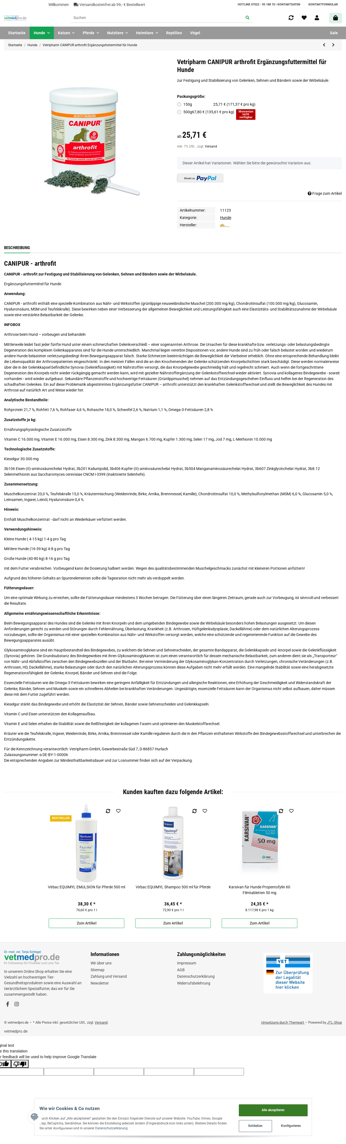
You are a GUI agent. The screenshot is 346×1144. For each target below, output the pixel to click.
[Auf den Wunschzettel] (118, 811)
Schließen (266, 1125)
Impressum (186, 963)
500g (219, 114)
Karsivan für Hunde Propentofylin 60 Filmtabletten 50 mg (259, 890)
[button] (317, 18)
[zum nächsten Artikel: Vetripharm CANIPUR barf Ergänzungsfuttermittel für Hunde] (333, 45)
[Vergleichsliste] (291, 18)
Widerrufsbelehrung (193, 983)
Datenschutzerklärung (196, 976)
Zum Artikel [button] (87, 923)
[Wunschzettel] (304, 18)
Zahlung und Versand (109, 976)
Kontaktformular (323, 4)
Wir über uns (101, 963)
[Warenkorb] (335, 18)
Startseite (17, 33)
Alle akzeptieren (284, 1108)
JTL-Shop (334, 1022)
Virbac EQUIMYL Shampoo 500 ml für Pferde (173, 887)
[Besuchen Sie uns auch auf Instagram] (16, 1004)
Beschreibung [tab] (17, 247)
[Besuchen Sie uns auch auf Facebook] (7, 1004)
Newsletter (100, 983)
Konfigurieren (302, 1125)
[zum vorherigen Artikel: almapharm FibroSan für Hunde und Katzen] (324, 45)
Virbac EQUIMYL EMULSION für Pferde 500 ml (86, 887)
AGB (181, 970)
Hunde (225, 217)
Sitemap (97, 970)
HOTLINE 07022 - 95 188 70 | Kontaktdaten (269, 4)
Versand (211, 146)
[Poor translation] (20, 1064)
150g (219, 104)
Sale (334, 33)
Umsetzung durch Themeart (283, 1022)
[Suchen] (156, 18)
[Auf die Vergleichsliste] (108, 811)
